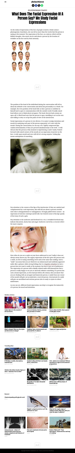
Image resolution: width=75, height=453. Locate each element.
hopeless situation (51, 264)
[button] (5, 1)
